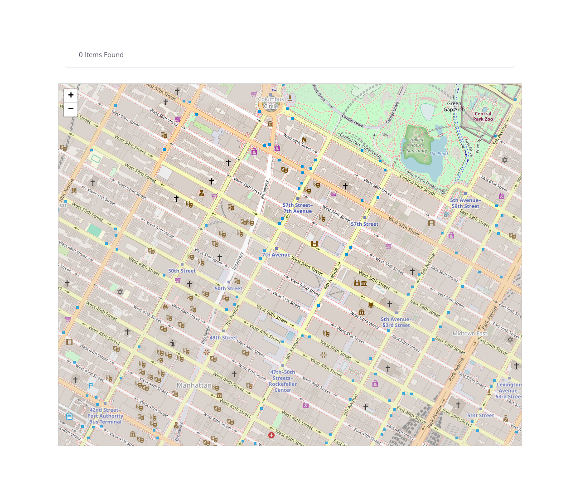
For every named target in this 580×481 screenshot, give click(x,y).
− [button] (71, 110)
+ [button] (71, 96)
